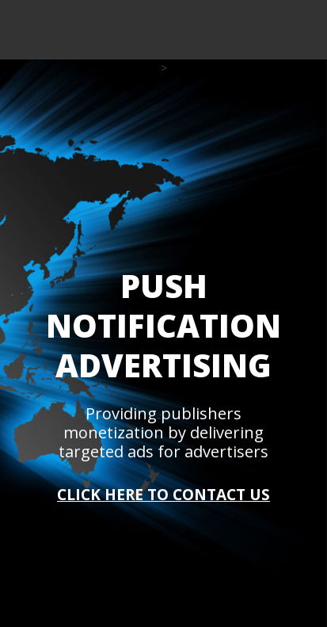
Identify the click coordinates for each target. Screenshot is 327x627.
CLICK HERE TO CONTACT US (163, 494)
